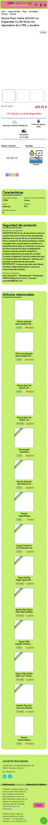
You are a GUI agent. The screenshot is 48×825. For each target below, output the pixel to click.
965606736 (10, 772)
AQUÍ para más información (11, 807)
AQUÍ (25, 821)
